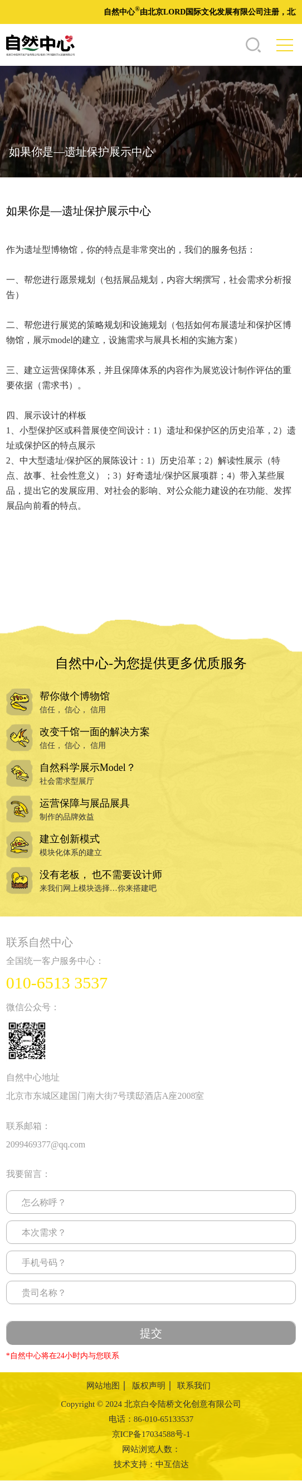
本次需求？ (44, 1232)
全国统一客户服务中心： (55, 961)
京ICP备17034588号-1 (151, 1434)
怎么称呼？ (44, 1202)
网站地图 (103, 1385)
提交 (151, 1333)
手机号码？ (44, 1262)
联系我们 (194, 1385)
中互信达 (172, 1464)
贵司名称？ (44, 1292)
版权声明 (148, 1385)
